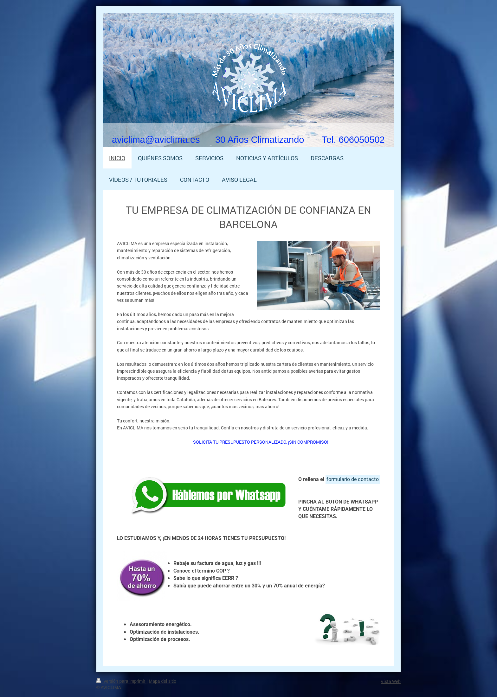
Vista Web (391, 681)
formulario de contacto (352, 479)
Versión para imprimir (121, 681)
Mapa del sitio (162, 681)
